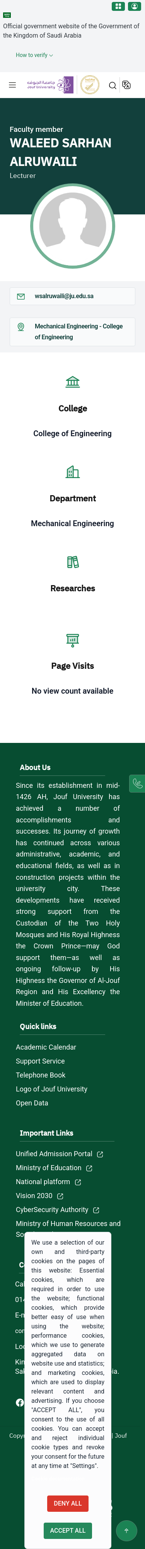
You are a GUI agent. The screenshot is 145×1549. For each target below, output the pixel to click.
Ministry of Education (49, 1168)
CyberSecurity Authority (52, 1209)
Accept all (68, 1530)
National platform (43, 1182)
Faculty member (36, 129)
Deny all (68, 1503)
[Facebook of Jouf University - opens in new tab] (20, 1402)
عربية (127, 85)
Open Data (32, 1103)
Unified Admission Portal (54, 1154)
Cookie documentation (58, 1478)
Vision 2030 (34, 1196)
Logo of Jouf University (51, 1089)
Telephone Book (40, 1075)
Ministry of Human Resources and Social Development (68, 1228)
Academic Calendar (46, 1047)
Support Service (40, 1061)
